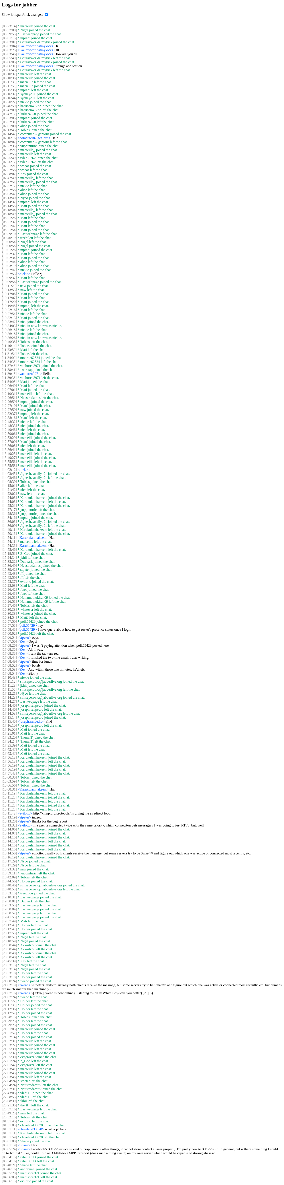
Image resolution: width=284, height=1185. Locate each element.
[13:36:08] (9, 446)
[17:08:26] (9, 645)
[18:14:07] (9, 833)
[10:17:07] (9, 298)
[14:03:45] (9, 474)
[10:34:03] (9, 326)
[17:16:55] (9, 729)
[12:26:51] (9, 398)
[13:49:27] (9, 458)
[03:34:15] (9, 1157)
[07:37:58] (9, 170)
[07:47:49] (9, 178)
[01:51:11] (9, 1129)
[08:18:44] (9, 210)
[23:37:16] (9, 1109)
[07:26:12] (9, 162)
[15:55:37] (9, 581)
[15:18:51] (9, 553)
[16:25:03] (9, 585)
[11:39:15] (9, 374)
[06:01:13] (9, 38)
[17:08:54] (9, 673)
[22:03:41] (9, 1069)
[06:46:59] (9, 106)
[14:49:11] (9, 529)
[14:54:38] (9, 545)
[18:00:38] (9, 777)
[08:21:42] (9, 226)
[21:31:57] (9, 1033)
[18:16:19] (9, 857)
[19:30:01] (9, 901)
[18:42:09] (9, 877)
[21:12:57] (9, 1013)
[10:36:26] (9, 338)
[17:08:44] (9, 657)
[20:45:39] (9, 961)
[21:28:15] (9, 1017)
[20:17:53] (9, 933)
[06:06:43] (9, 70)
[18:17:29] (9, 861)
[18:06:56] (9, 785)
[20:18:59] (9, 941)
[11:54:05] (9, 382)
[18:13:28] (9, 821)
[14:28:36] (9, 513)
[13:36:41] (9, 450)
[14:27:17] (9, 509)
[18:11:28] (9, 797)
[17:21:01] (9, 733)
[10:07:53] (9, 274)
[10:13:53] (9, 290)
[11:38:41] (9, 370)
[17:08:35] (9, 649)
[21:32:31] (9, 1041)
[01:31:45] (9, 1121)
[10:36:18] (9, 330)
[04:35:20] (9, 1173)
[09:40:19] (9, 238)
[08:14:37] (9, 202)
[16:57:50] (9, 621)
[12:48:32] (9, 422)
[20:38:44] (9, 945)
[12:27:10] (9, 406)
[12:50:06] (9, 434)
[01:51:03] (9, 1125)
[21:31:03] (9, 1029)
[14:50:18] (9, 533)
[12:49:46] (9, 430)
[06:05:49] (9, 58)
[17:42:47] (9, 749)
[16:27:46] (9, 605)
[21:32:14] (9, 1037)
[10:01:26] (9, 250)
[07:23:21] (9, 150)
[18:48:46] (9, 885)
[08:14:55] (9, 206)
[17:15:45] (9, 721)
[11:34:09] (9, 358)
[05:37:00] (9, 30)
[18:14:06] (9, 829)
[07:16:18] (9, 138)
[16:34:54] (9, 617)
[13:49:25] (9, 454)
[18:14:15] (9, 837)
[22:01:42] (9, 1065)
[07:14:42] (9, 134)
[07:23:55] (9, 154)
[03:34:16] (9, 1161)
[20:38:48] (9, 953)
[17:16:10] (9, 725)
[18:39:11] (9, 873)
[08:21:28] (9, 218)
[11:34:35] (9, 362)
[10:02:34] (9, 258)
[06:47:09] (9, 110)
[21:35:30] (9, 1049)
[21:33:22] (9, 1045)
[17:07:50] (9, 641)
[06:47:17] (9, 114)
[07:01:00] (9, 126)
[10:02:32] (9, 254)
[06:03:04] (9, 46)
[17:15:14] (9, 717)
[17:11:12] (9, 681)
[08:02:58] (9, 190)
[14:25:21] (9, 505)
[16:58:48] (9, 629)
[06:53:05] (9, 118)
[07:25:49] (9, 158)
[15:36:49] (9, 565)
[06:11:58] (9, 86)
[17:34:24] (9, 741)
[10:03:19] (9, 266)
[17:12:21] (9, 693)
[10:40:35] (9, 342)
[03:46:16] (9, 1169)
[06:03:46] (9, 54)
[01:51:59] (9, 1137)
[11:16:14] (9, 346)
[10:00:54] (9, 242)
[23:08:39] (9, 1101)
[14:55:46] (9, 549)
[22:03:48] (9, 1077)
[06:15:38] (9, 90)
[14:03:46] (9, 478)
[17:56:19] (9, 765)
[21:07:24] (9, 997)
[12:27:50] (9, 410)
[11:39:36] (9, 378)
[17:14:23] (9, 697)
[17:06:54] (9, 637)
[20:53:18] (9, 973)
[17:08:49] (9, 661)
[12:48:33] (9, 426)
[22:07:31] (9, 1089)
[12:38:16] (9, 418)
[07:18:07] (9, 142)
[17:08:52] (9, 665)
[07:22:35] (9, 146)
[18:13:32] (9, 825)
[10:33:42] (9, 322)
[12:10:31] (9, 394)
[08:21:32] (9, 222)
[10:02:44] (9, 262)
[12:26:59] (9, 402)
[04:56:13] (9, 1181)
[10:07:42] (9, 270)
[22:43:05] (9, 1093)
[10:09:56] (9, 282)
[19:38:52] (9, 913)
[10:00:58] (9, 246)
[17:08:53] (9, 669)
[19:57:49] (9, 921)
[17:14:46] (9, 705)
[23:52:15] (9, 1117)
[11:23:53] (9, 350)
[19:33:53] (9, 905)
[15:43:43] (9, 573)
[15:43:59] (9, 577)
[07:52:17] (9, 186)
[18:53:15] (9, 893)
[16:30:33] (9, 609)
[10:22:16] (9, 310)
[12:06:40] (9, 386)
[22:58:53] (9, 1097)
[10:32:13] (9, 318)
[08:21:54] (9, 230)
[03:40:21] (9, 1165)
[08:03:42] (9, 194)
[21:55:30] (9, 1057)
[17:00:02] (9, 633)
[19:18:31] (9, 897)
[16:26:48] (9, 593)
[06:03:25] (9, 50)
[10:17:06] (9, 294)
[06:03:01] (9, 42)
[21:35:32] (9, 1053)
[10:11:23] (9, 286)
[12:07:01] (9, 390)
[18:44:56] (9, 881)
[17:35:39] (9, 745)
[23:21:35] (9, 1105)
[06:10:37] (9, 74)
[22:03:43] (9, 1073)
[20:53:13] (9, 965)
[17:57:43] (9, 773)
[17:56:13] (9, 757)
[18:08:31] (9, 789)
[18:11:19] (9, 793)
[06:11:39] (9, 82)
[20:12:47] (9, 925)
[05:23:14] (9, 26)
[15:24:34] (9, 557)
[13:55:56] (9, 462)
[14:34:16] (9, 517)
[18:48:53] (9, 889)
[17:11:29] (9, 685)
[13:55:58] (9, 466)
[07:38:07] (9, 174)
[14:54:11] (9, 537)
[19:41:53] (9, 917)
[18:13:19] (9, 817)
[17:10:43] (9, 677)
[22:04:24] (9, 1081)
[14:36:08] (9, 521)
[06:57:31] (9, 122)
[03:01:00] (9, 1141)
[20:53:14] (9, 969)
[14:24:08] (9, 497)
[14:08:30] (9, 482)
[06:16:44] (9, 98)
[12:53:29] (9, 438)
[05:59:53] (9, 34)
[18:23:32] (9, 869)
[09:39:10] (9, 234)
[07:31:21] (9, 166)
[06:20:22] (9, 102)
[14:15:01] (9, 485)
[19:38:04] (9, 909)
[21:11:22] (9, 1001)
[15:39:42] (9, 569)
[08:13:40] (9, 198)
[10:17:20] (9, 302)
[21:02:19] (9, 985)
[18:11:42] (9, 813)
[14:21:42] (9, 489)
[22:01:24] (9, 1061)
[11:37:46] (9, 366)
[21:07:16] (9, 993)
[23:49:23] (9, 1113)
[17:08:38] (9, 653)
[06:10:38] (9, 78)
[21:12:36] (9, 1009)
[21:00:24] (9, 981)
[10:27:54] (9, 314)
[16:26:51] (9, 597)
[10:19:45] (9, 306)
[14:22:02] (9, 493)
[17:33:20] (9, 737)
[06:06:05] (9, 62)
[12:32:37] (9, 414)
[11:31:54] (9, 354)
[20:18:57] (9, 937)
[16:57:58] (9, 625)
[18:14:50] (9, 853)
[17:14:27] (9, 701)
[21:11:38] (9, 1005)
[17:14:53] (9, 713)
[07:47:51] (9, 182)
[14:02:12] (9, 470)
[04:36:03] (9, 1177)
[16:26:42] (9, 589)
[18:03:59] (9, 781)
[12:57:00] (9, 442)
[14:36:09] (9, 525)
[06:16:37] (9, 94)
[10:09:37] (9, 278)
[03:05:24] (9, 1149)
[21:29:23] (9, 1021)
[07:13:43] (9, 130)
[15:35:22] (9, 561)
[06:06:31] (9, 66)
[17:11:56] (9, 689)
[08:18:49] (9, 214)
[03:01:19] (9, 1145)
